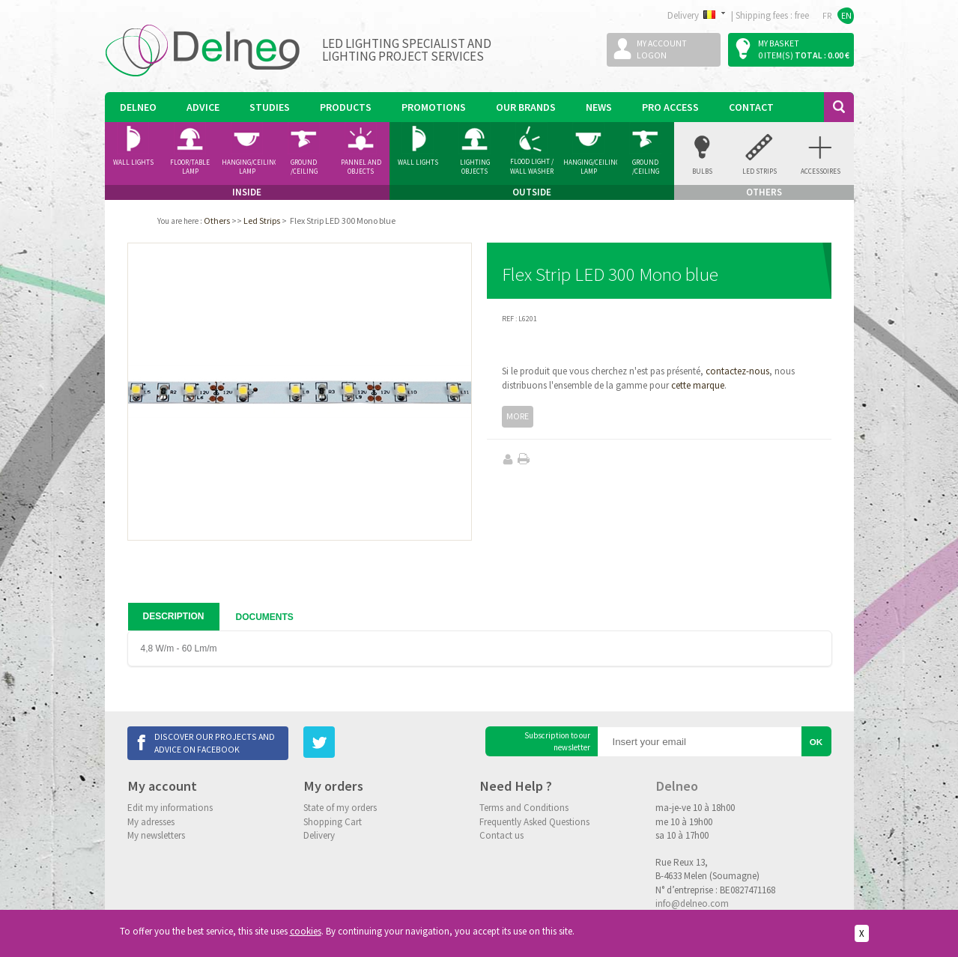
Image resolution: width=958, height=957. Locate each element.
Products (346, 107)
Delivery (319, 835)
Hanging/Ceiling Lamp (249, 167)
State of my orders (340, 807)
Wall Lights (133, 162)
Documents (265, 617)
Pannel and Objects (361, 167)
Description (173, 616)
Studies (269, 107)
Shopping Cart (332, 821)
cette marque (697, 385)
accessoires (820, 171)
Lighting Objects (475, 167)
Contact (751, 107)
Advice (203, 107)
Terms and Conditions (524, 807)
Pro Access (670, 107)
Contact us (501, 835)
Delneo (138, 107)
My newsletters (156, 835)
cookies (305, 931)
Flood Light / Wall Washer (532, 166)
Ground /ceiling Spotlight (304, 167)
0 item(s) (775, 55)
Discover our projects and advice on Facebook (214, 742)
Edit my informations (170, 807)
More (517, 416)
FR (827, 15)
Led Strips (759, 171)
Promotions (433, 107)
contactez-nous (737, 371)
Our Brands (526, 107)
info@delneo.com (692, 903)
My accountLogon (662, 49)
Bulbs (702, 171)
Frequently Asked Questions (534, 821)
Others (217, 220)
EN (846, 15)
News (599, 107)
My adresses (151, 821)
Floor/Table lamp (190, 167)
